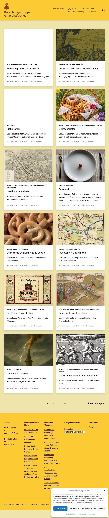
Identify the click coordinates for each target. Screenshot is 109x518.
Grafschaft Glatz (30, 68)
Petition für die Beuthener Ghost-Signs (31, 451)
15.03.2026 (75, 208)
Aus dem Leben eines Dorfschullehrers (80, 71)
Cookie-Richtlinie (71, 514)
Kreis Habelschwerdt (89, 373)
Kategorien (68, 431)
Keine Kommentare (35, 84)
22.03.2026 (23, 208)
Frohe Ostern (14, 131)
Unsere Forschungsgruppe (64, 10)
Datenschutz (82, 514)
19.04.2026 (23, 84)
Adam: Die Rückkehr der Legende (30, 441)
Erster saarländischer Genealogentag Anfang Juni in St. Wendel (51, 478)
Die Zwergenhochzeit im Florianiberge (79, 378)
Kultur (99, 128)
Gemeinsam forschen (18, 512)
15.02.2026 (75, 329)
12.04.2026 (75, 84)
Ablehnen (74, 508)
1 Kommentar (33, 268)
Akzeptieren (60, 508)
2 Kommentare (34, 208)
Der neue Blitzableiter (18, 376)
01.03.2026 (75, 268)
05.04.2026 (23, 144)
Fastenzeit (64, 192)
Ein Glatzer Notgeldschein (21, 315)
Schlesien (24, 252)
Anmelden (93, 429)
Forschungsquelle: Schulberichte (25, 71)
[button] (105, 491)
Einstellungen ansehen (93, 508)
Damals (62, 128)
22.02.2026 (23, 329)
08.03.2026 (23, 268)
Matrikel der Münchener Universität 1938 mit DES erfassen (51, 462)
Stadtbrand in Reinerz (19, 194)
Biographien (63, 68)
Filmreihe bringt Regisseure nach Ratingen (31, 461)
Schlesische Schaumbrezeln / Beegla (27, 255)
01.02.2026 (75, 391)
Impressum (92, 514)
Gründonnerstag (68, 131)
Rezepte (16, 252)
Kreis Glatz (11, 190)
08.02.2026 (23, 391)
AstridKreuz (13, 84)
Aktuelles (11, 128)
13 (64, 405)
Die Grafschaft (88, 10)
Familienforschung (76, 13)
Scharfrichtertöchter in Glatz (74, 315)
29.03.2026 (75, 144)
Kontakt (92, 13)
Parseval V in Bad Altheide (73, 255)
